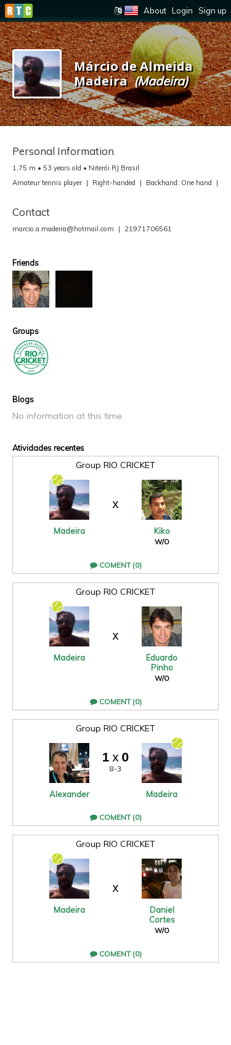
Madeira (69, 531)
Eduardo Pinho (161, 662)
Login (182, 10)
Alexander (69, 794)
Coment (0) (116, 565)
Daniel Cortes (162, 914)
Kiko (162, 531)
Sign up (212, 10)
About (155, 10)
